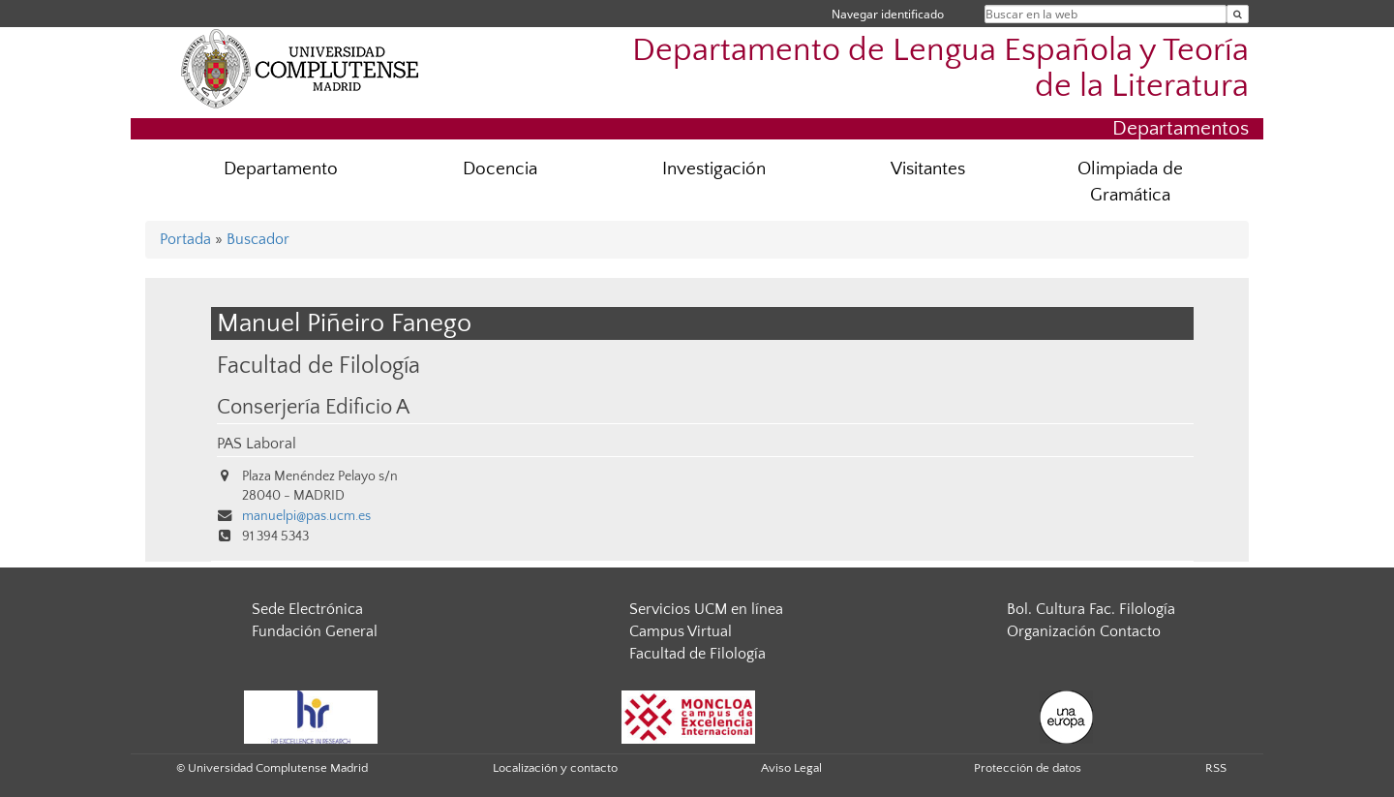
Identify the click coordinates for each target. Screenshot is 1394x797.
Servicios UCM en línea (706, 609)
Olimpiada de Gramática (1130, 182)
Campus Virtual (680, 631)
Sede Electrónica (307, 609)
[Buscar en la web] (1238, 14)
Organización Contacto (1084, 631)
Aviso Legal (791, 768)
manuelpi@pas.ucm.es (306, 516)
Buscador (258, 239)
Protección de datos (1027, 768)
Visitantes (928, 169)
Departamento (281, 169)
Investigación (714, 169)
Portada (185, 239)
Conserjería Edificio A (313, 407)
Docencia (500, 169)
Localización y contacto (555, 768)
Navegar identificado (888, 14)
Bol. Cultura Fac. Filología (1091, 609)
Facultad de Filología (318, 366)
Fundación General (315, 631)
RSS (1216, 768)
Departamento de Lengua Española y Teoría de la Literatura (940, 69)
